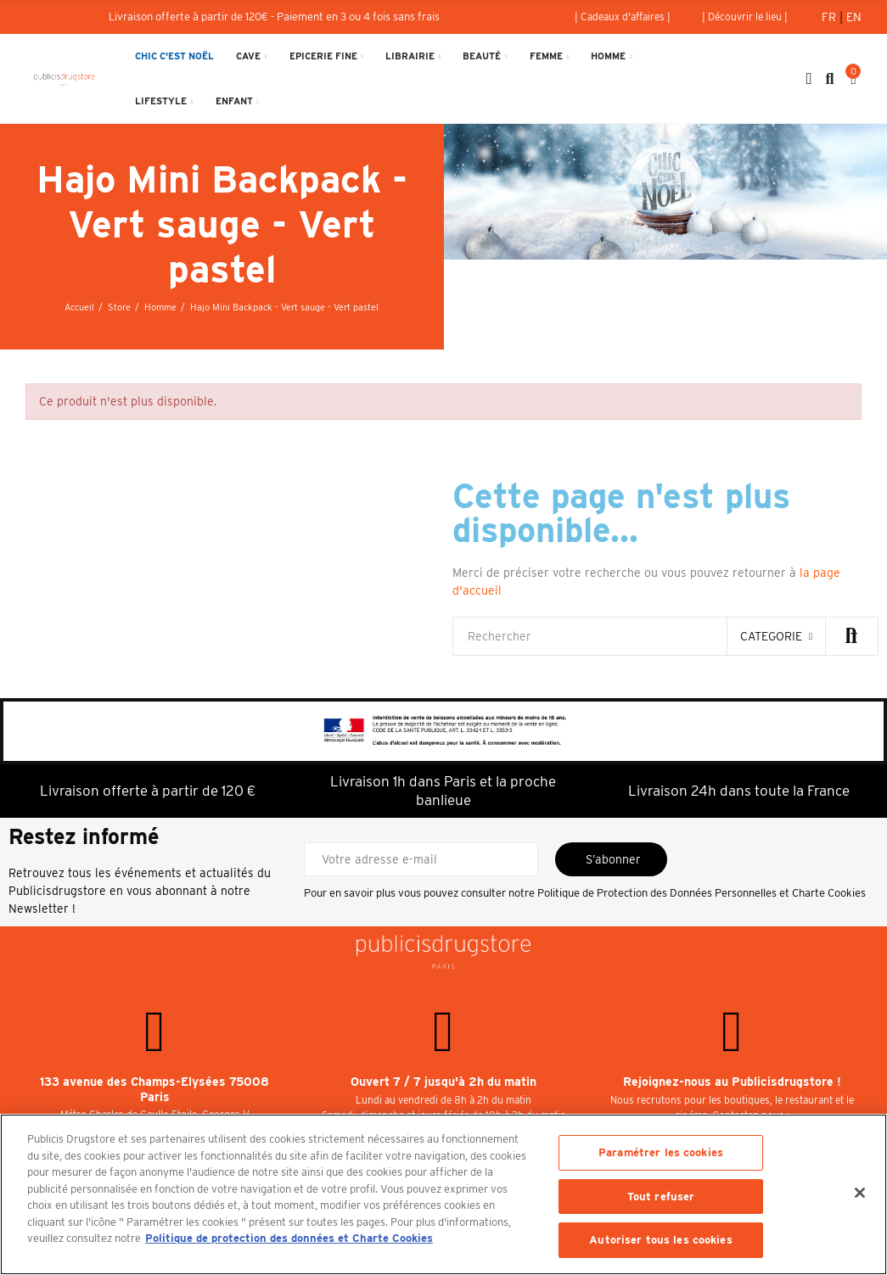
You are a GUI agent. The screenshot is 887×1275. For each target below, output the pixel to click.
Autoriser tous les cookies (660, 1239)
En (854, 17)
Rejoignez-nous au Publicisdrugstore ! (732, 1081)
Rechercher (851, 636)
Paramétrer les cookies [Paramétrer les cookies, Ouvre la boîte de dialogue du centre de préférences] (660, 1152)
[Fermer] (860, 1192)
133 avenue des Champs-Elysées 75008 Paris (154, 1089)
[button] (622, 17)
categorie (771, 636)
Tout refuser (661, 1196)
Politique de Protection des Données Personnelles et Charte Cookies (701, 892)
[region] (443, 1194)
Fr (830, 17)
